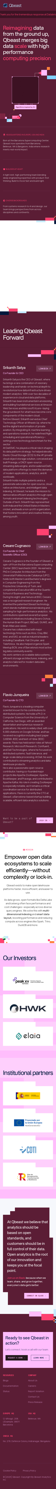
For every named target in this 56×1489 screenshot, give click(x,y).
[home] (12, 5)
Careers (32, 1385)
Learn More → (40, 1358)
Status (6, 1391)
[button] (50, 5)
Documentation (11, 1385)
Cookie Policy (9, 1470)
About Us (32, 1380)
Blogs (6, 1380)
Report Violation (36, 1391)
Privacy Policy (29, 1470)
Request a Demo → (16, 1358)
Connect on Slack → (36, 1296)
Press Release (35, 1402)
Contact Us (33, 1396)
